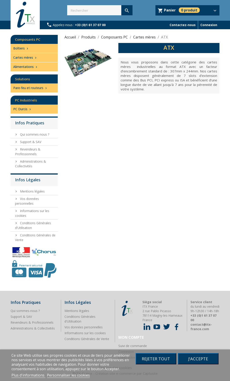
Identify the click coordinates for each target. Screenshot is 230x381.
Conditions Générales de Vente (86, 339)
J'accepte (198, 358)
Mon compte (131, 337)
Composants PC (27, 39)
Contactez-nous (183, 25)
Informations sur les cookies (85, 333)
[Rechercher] (100, 10)
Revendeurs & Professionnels (27, 151)
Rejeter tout (156, 358)
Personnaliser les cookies (68, 375)
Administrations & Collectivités (30, 163)
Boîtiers (21, 48)
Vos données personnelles (83, 327)
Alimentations (25, 67)
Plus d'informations (28, 375)
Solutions (22, 79)
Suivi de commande (132, 346)
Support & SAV (30, 142)
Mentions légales (32, 191)
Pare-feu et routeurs (30, 88)
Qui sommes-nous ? (34, 134)
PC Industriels (26, 100)
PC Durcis (22, 109)
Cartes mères (25, 57)
